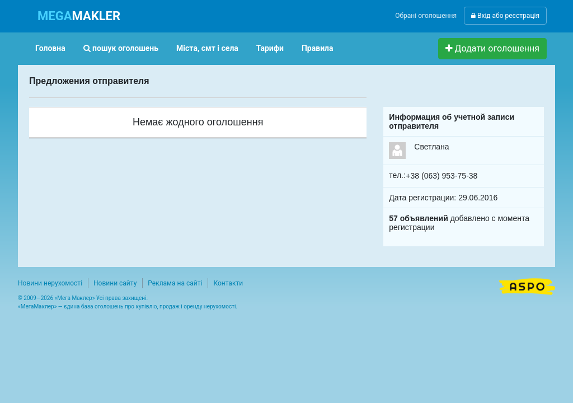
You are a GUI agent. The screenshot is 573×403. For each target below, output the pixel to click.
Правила (318, 48)
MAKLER (78, 16)
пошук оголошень (120, 48)
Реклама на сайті (175, 283)
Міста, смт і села (207, 48)
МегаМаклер (37, 306)
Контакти (228, 283)
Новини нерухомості (50, 283)
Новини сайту (115, 283)
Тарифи (270, 48)
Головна (50, 48)
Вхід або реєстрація (505, 16)
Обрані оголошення (426, 16)
